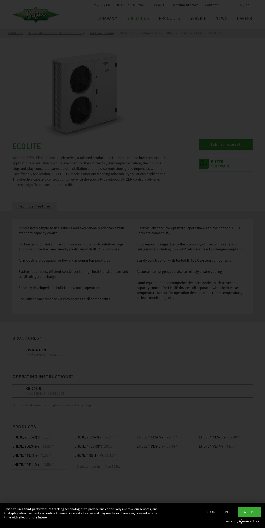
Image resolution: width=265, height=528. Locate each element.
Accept (249, 512)
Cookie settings (219, 512)
